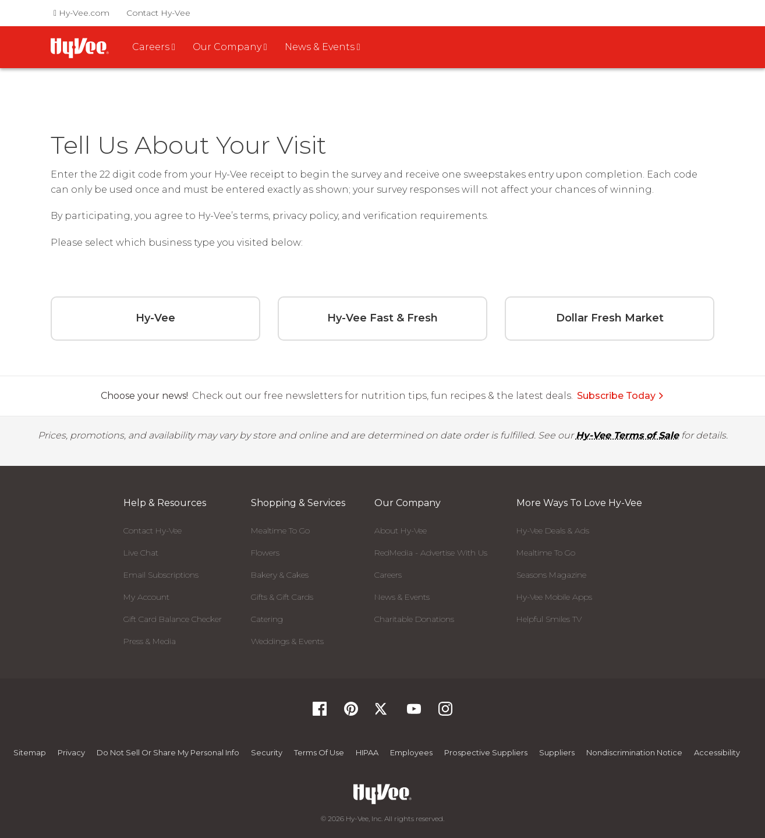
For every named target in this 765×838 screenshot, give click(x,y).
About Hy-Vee (400, 530)
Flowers (265, 552)
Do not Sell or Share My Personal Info (168, 752)
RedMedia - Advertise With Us (430, 552)
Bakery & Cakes (280, 575)
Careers (388, 575)
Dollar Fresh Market (610, 318)
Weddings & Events (287, 641)
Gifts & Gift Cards (282, 597)
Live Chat (140, 552)
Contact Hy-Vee (158, 13)
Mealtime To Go (280, 530)
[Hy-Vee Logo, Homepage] (382, 794)
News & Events (402, 597)
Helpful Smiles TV (549, 619)
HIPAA (367, 752)
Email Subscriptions (161, 575)
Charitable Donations (414, 619)
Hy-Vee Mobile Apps (554, 597)
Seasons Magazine (551, 575)
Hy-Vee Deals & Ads (552, 530)
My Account (146, 597)
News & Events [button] (322, 46)
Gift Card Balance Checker (172, 619)
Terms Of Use (319, 752)
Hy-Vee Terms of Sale (627, 435)
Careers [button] (153, 46)
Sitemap (29, 752)
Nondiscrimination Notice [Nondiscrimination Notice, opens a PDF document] (634, 752)
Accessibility (717, 752)
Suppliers (557, 752)
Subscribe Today (620, 395)
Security (266, 752)
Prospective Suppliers (485, 752)
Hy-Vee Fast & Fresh (382, 318)
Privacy (71, 752)
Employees (411, 752)
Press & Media (149, 641)
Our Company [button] (230, 46)
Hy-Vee (155, 318)
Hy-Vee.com (81, 13)
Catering (267, 619)
